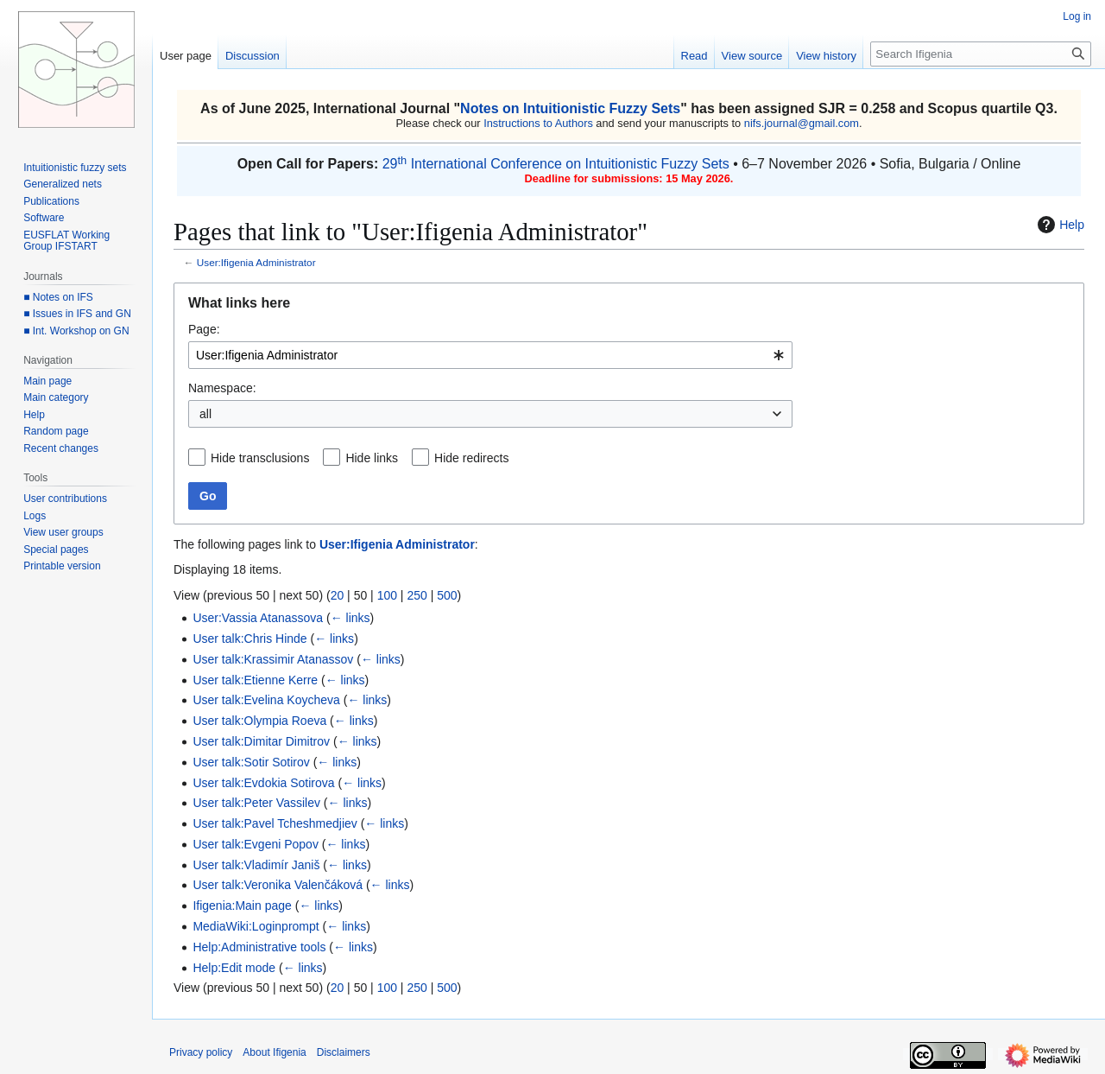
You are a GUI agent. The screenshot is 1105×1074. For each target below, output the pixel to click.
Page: (204, 329)
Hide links (371, 458)
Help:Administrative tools (259, 947)
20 (337, 595)
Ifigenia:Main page (242, 905)
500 (447, 595)
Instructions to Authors (538, 123)
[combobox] (490, 355)
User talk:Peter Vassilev (256, 803)
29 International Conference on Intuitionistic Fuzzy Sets (555, 163)
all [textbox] (205, 414)
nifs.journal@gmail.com (801, 123)
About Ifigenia (274, 1052)
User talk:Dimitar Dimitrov (261, 741)
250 (416, 595)
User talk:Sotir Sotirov (251, 762)
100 (387, 595)
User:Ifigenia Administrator (256, 262)
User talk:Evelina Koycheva (266, 700)
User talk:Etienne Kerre (255, 680)
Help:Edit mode (234, 968)
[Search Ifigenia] (980, 54)
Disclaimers (343, 1052)
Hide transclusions (260, 458)
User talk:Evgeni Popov (256, 844)
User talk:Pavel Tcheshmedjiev (275, 823)
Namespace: (222, 388)
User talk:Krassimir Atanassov (273, 659)
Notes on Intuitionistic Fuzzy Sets (570, 108)
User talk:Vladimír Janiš (256, 865)
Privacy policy (200, 1052)
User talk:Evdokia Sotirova (263, 783)
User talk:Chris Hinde (249, 638)
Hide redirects (471, 458)
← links (350, 618)
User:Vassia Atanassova (258, 618)
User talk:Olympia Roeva (259, 721)
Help (1058, 224)
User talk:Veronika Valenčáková (278, 885)
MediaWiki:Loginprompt (256, 926)
